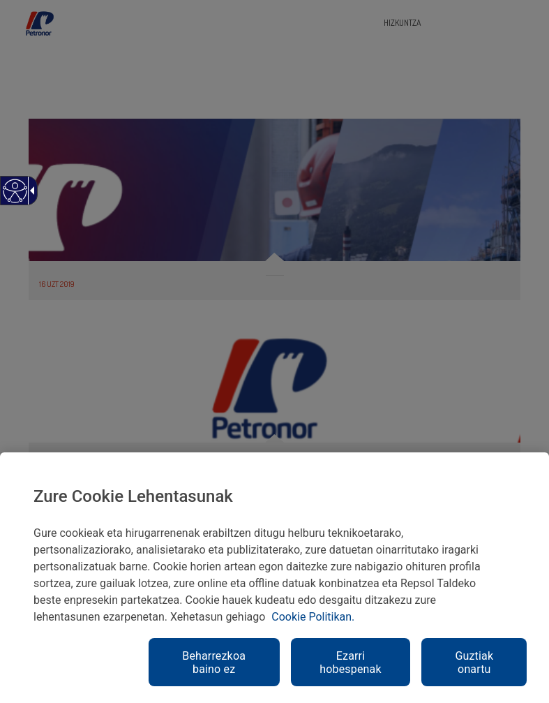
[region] (274, 577)
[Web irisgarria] (14, 198)
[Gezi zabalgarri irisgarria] (30, 190)
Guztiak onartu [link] (474, 662)
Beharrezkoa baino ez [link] (214, 662)
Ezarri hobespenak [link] (350, 662)
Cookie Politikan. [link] (312, 616)
